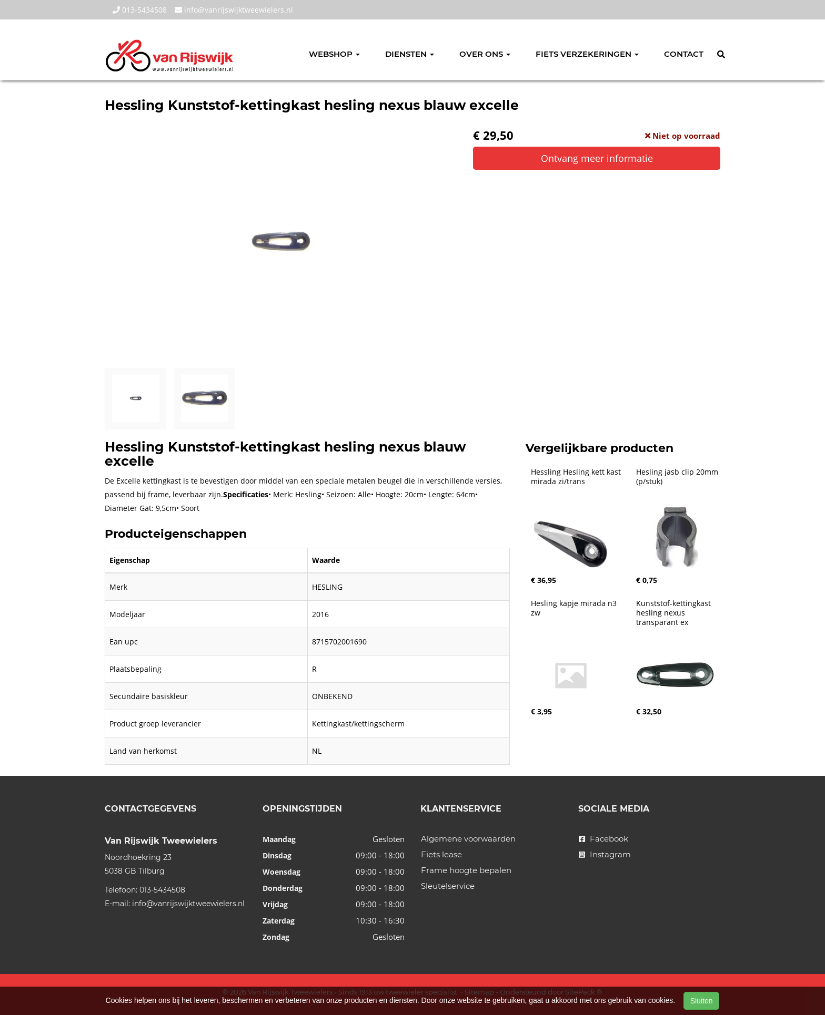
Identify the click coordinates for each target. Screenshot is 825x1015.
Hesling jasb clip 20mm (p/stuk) (678, 476)
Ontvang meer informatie (597, 158)
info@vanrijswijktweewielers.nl (234, 10)
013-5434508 (140, 10)
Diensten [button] (409, 54)
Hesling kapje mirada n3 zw (575, 608)
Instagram (605, 854)
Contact (683, 54)
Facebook (603, 839)
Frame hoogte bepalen (466, 870)
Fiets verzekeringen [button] (587, 54)
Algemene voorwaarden (468, 839)
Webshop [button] (334, 54)
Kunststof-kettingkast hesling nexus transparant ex (674, 613)
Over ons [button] (484, 54)
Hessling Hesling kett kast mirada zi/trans (577, 476)
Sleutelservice (448, 886)
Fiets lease (441, 854)
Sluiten (701, 1001)
